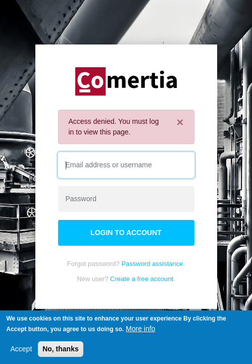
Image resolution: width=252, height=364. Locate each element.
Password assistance (152, 263)
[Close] (179, 122)
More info (140, 329)
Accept (21, 349)
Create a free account (141, 279)
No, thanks (60, 349)
